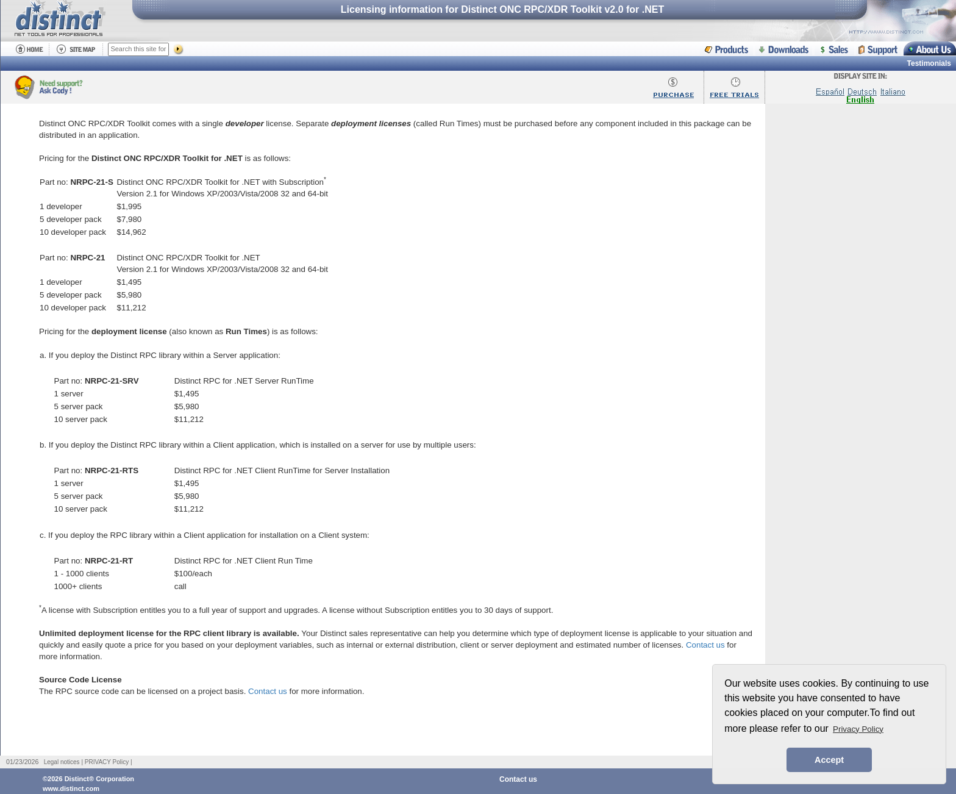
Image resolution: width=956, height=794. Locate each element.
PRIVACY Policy (107, 762)
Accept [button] (829, 760)
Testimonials (929, 63)
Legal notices (62, 762)
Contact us (705, 644)
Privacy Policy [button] (858, 729)
